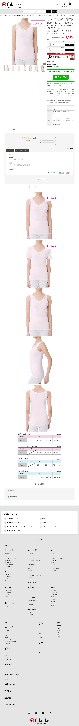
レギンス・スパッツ (11, 603)
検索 (48, 11)
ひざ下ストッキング (8, 557)
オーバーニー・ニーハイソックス (34, 555)
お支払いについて (48, 522)
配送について (46, 518)
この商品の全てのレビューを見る (39, 187)
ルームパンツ (7, 679)
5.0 (34, 137)
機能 (53, 587)
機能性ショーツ (8, 598)
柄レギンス (7, 606)
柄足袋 (58, 636)
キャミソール (53, 560)
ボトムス (52, 555)
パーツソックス (31, 572)
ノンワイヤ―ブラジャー (32, 600)
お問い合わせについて (14, 531)
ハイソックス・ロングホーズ (10, 641)
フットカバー (30, 573)
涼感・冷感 (53, 601)
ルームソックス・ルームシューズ (34, 575)
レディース (5, 15)
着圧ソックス (30, 577)
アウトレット (41, 643)
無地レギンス (7, 608)
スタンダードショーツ (9, 592)
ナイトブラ (30, 602)
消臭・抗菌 (53, 600)
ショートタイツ (8, 576)
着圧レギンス (7, 610)
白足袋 (58, 628)
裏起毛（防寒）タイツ (9, 582)
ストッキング (9, 550)
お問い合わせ (9, 704)
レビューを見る (61, 33)
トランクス (7, 657)
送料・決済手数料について (15, 522)
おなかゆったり (54, 594)
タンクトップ (21, 15)
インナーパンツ (54, 557)
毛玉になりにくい (54, 598)
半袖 (51, 572)
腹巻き (52, 566)
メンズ (7, 622)
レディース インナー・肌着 (13, 15)
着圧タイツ (7, 580)
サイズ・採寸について (49, 526)
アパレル (31, 587)
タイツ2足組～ (7, 578)
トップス (52, 553)
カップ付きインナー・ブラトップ (57, 558)
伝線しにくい (53, 596)
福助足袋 (59, 622)
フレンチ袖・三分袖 (55, 568)
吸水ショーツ (7, 596)
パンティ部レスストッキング (10, 558)
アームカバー (32, 582)
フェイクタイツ (8, 574)
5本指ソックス (30, 568)
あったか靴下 (7, 647)
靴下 (40, 633)
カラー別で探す (8, 566)
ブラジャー (32, 597)
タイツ (8, 571)
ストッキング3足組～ (9, 564)
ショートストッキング (9, 555)
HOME (1, 15)
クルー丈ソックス (31, 558)
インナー (54, 550)
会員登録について (12, 518)
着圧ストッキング (8, 553)
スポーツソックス (8, 639)
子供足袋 (58, 634)
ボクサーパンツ (8, 659)
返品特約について (51, 61)
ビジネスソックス (8, 643)
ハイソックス (30, 566)
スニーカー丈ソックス (32, 564)
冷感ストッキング (8, 562)
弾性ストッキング (8, 560)
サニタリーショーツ (8, 590)
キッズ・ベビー (41, 623)
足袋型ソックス (31, 570)
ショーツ (52, 562)
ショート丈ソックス (31, 557)
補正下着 (52, 605)
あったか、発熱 (54, 592)
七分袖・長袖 (53, 570)
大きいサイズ (32, 609)
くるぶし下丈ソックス (32, 553)
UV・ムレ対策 (53, 590)
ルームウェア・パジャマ (12, 674)
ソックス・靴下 (33, 550)
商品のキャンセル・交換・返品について (19, 526)
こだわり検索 (54, 11)
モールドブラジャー (31, 604)
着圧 (51, 603)
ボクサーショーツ (8, 594)
